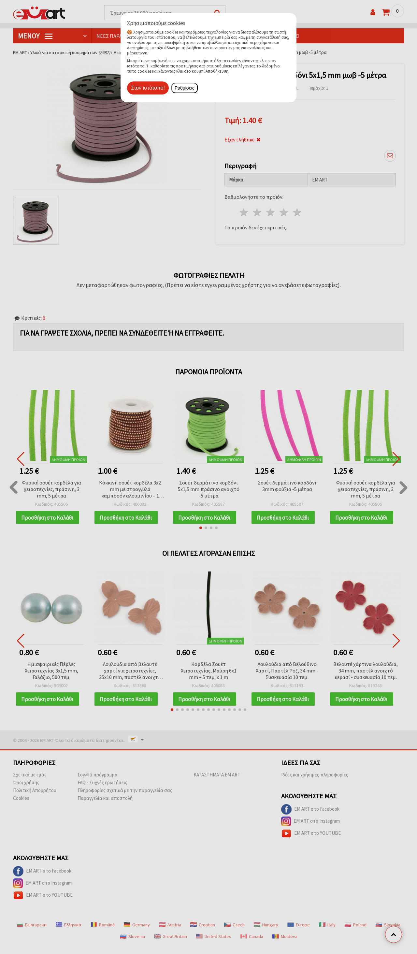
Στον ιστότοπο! (148, 88)
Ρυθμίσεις (184, 88)
